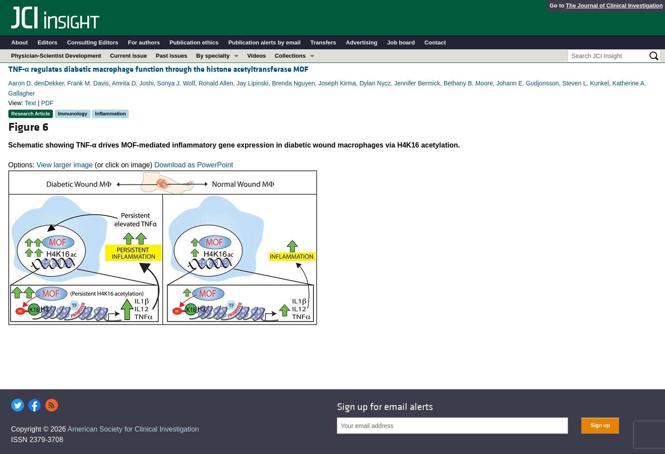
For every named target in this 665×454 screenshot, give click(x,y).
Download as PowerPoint (193, 165)
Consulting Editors (92, 42)
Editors (47, 42)
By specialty (213, 55)
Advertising (361, 42)
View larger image (65, 165)
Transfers (323, 42)
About (19, 42)
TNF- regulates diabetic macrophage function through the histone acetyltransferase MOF (158, 69)
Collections (290, 55)
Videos (256, 55)
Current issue (128, 55)
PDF (47, 103)
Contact (435, 42)
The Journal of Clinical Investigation (614, 5)
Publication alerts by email (264, 42)
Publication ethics (193, 42)
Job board (401, 42)
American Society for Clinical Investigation (133, 429)
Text (30, 103)
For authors (144, 42)
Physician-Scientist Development (56, 55)
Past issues (171, 55)
